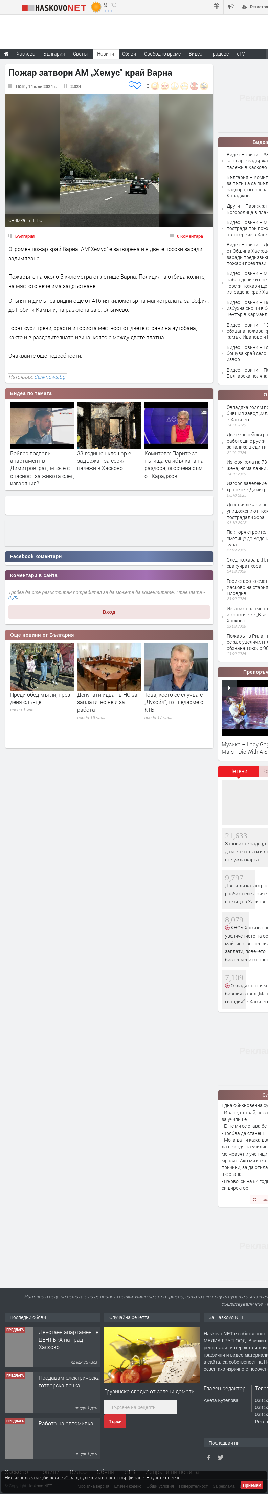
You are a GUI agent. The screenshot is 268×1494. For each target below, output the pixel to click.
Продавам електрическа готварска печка (69, 1381)
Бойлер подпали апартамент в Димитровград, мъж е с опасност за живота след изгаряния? (42, 468)
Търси (115, 1421)
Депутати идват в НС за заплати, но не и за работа (107, 702)
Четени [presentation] (238, 770)
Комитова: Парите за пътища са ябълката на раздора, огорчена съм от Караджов (174, 464)
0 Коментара (190, 236)
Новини (105, 53)
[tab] (238, 773)
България (25, 236)
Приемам (252, 1485)
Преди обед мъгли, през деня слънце (40, 698)
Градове (219, 53)
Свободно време (162, 53)
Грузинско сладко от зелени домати (149, 1391)
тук (12, 597)
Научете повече (163, 1477)
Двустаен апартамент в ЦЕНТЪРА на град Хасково (69, 1339)
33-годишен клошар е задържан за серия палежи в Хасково (104, 460)
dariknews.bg (49, 376)
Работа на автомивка (66, 1423)
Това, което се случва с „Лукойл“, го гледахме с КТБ (173, 702)
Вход (109, 612)
